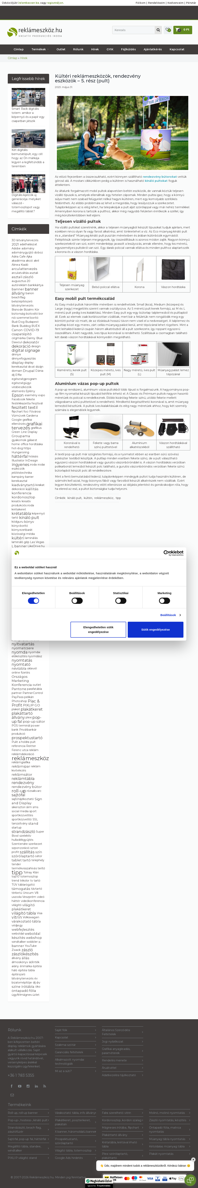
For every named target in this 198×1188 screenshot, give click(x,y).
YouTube (31, 946)
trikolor (25, 880)
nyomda (20, 652)
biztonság (18, 313)
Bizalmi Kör (31, 309)
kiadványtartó (23, 485)
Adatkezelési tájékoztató (122, 1075)
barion (30, 293)
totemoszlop (29, 876)
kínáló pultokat (156, 181)
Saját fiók (75, 1030)
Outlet (61, 49)
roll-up (19, 791)
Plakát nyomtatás (169, 1154)
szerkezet (35, 844)
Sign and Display (27, 801)
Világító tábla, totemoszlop (75, 1151)
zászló (27, 950)
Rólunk (78, 49)
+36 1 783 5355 (21, 1075)
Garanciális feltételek (75, 1052)
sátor (38, 856)
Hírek (95, 49)
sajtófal (18, 795)
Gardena (32, 415)
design (36, 346)
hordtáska (36, 444)
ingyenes (20, 464)
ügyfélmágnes (22, 995)
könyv (29, 522)
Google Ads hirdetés (75, 1158)
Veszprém (29, 897)
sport (32, 811)
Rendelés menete (122, 1060)
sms (35, 807)
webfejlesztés (23, 929)
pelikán (29, 697)
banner (18, 289)
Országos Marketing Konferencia (22, 681)
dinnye (16, 354)
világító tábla (24, 913)
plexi (29, 717)
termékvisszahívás (24, 868)
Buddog (25, 326)
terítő (41, 868)
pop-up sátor (34, 721)
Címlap (19, 49)
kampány (18, 477)
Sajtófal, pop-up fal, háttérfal (28, 1139)
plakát (16, 709)
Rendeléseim (156, 2)
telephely (37, 860)
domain (17, 371)
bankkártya (35, 285)
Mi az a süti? (75, 1071)
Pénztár (191, 2)
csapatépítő (22, 334)
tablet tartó (21, 860)
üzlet (35, 995)
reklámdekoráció (23, 754)
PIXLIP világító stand (28, 1158)
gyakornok (19, 440)
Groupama (21, 436)
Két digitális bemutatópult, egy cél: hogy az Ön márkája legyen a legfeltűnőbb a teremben (28, 158)
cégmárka (19, 338)
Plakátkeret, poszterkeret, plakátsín (75, 1122)
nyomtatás (22, 660)
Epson (18, 395)
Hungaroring (20, 452)
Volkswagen (31, 917)
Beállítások (168, 615)
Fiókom (140, 2)
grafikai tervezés (27, 426)
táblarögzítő (26, 884)
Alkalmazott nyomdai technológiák (75, 1061)
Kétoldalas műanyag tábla (169, 1146)
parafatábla (34, 689)
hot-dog (17, 448)
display (18, 363)
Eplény (30, 391)
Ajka (29, 256)
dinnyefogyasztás (24, 358)
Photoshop (19, 701)
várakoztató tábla (26, 921)
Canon (17, 330)
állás (26, 958)
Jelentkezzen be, (29, 2)
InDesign (31, 460)
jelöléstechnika (22, 472)
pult (33, 742)
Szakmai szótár (75, 1045)
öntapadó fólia (24, 991)
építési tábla (26, 970)
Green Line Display (24, 432)
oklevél (32, 668)
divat (31, 366)
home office (20, 444)
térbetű (17, 893)
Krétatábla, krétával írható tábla (122, 1144)
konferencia (21, 493)
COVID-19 (31, 330)
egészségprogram (24, 379)
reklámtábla (23, 778)
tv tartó (35, 880)
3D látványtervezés (25, 240)
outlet (37, 685)
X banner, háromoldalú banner (75, 1132)
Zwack (16, 950)
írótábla (28, 987)
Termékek (40, 49)
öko (37, 986)
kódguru (17, 521)
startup (17, 827)
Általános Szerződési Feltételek (122, 1032)
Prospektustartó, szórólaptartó (75, 1141)
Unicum (28, 893)
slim (29, 807)
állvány (16, 958)
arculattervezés (24, 269)
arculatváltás (20, 273)
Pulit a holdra (20, 742)
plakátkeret (32, 709)
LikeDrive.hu (36, 546)
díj (13, 375)
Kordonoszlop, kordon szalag (122, 1120)
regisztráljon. (55, 2)
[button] (168, 30)
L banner (19, 546)
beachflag (18, 297)
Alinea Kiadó (20, 264)
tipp (17, 872)
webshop (34, 938)
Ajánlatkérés (153, 49)
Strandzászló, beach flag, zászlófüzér (28, 1129)
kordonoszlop (23, 497)
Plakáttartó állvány (122, 1135)
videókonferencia (33, 901)
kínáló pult (29, 517)
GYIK (110, 49)
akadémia (18, 260)
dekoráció (21, 346)
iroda (33, 464)
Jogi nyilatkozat (122, 1042)
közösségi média (23, 534)
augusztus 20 (21, 281)
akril (36, 260)
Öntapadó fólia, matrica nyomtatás (169, 1129)
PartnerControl (33, 693)
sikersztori (18, 807)
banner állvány (25, 291)
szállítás (27, 852)
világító (17, 905)
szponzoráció (21, 848)
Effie (18, 375)
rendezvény (23, 782)
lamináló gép (20, 542)
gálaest (32, 440)
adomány (28, 248)
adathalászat (28, 244)
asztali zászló (22, 277)
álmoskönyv (20, 962)
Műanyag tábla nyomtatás (169, 1139)
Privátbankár (27, 729)
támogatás (21, 889)
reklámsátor (22, 774)
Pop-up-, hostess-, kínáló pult (28, 1120)
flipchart (17, 411)
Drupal (29, 371)
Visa (39, 913)
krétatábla (21, 513)
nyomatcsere (23, 648)
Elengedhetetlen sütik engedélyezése (98, 630)
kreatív (16, 501)
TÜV (14, 884)
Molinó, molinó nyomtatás (169, 1113)
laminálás (31, 538)
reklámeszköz (30, 758)
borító (34, 317)
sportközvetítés (22, 815)
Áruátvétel (122, 1068)
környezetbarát (22, 530)
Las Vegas (37, 542)
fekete (30, 399)
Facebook (18, 399)
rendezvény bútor (27, 787)
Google (17, 419)
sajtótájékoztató (23, 799)
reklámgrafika (21, 762)
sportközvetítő (22, 819)
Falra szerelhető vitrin (122, 1113)
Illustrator (18, 460)
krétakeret (19, 509)
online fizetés (21, 672)
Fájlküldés (128, 49)
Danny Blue (34, 338)
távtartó (36, 888)
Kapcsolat (177, 49)
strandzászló (23, 831)
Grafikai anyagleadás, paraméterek (122, 1051)
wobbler (32, 941)
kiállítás (32, 489)
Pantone (19, 689)
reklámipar (21, 766)
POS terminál (21, 725)
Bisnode (17, 309)
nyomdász (35, 656)
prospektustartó (27, 737)
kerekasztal (19, 481)
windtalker (19, 941)
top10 (16, 876)
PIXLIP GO (31, 705)
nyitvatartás (23, 644)
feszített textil (25, 407)
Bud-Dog (18, 322)
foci (25, 411)
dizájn (39, 366)
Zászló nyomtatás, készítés (169, 1120)
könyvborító (20, 525)
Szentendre (20, 844)
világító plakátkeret (23, 907)
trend (15, 880)
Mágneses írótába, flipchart (122, 1128)
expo (41, 395)
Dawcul (17, 342)
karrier (29, 477)
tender (16, 864)
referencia (18, 746)
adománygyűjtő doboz (27, 252)
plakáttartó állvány (22, 715)
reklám (33, 750)
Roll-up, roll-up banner (28, 1113)
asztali (34, 273)
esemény (31, 395)
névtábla (19, 668)
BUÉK (35, 326)
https (27, 448)
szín (38, 852)
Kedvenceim (175, 2)
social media (20, 811)
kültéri (18, 538)
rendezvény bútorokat (160, 176)
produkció (18, 733)
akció (29, 260)
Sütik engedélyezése (155, 629)
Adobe (16, 248)
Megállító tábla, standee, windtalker (28, 1148)
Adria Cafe (19, 256)
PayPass (17, 697)
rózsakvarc (34, 791)
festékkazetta (21, 403)
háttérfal (20, 456)
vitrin (17, 917)
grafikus (36, 428)
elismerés (18, 391)
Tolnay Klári (31, 872)
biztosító (32, 313)
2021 (15, 244)
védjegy (17, 925)
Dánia (39, 371)
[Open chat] (190, 1180)
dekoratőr (31, 342)
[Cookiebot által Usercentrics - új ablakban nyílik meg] (166, 553)
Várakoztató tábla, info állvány (75, 1113)
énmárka (26, 966)
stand (33, 823)
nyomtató (21, 664)
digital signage (26, 350)
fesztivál (37, 403)
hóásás (33, 456)
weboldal (18, 933)
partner (17, 693)
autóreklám (19, 285)
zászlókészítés (25, 954)
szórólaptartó (23, 856)
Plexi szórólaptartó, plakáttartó (122, 1156)
